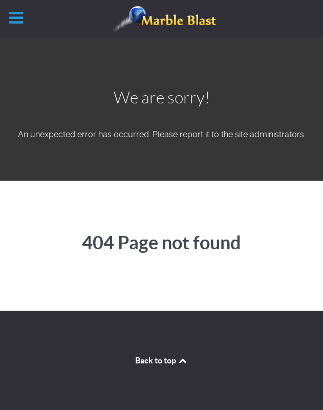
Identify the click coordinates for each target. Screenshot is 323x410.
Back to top (161, 360)
